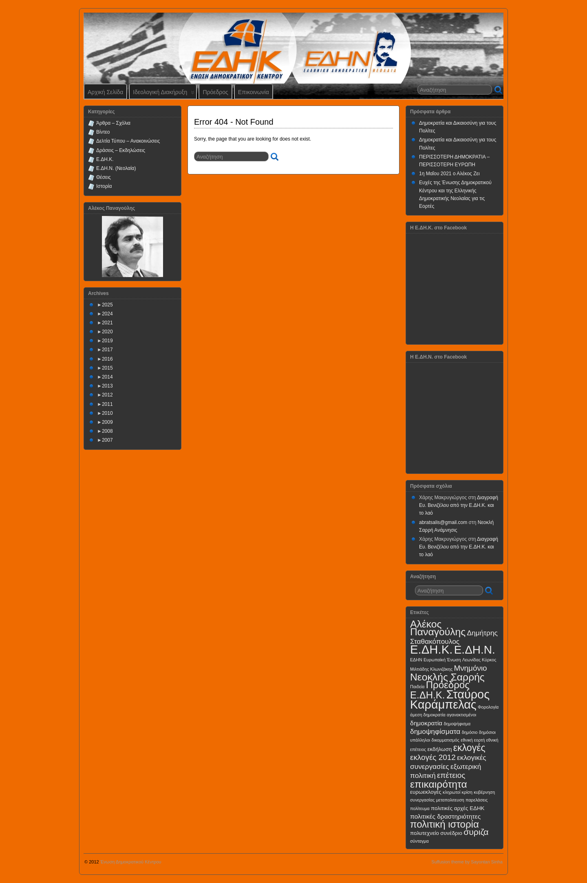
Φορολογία (488, 707)
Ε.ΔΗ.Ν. (474, 649)
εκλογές (469, 747)
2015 (107, 368)
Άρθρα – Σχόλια (113, 123)
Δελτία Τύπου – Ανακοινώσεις (128, 141)
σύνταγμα (419, 841)
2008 (107, 431)
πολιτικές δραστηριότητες (445, 816)
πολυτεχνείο (424, 833)
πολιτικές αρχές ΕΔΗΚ (457, 808)
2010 (107, 413)
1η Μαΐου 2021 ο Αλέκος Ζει (449, 173)
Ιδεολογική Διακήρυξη (163, 94)
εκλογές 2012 (433, 757)
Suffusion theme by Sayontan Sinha (467, 861)
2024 (107, 314)
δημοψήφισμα (457, 723)
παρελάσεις (477, 799)
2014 (107, 377)
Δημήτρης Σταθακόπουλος (454, 637)
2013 (107, 386)
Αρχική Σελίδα (105, 92)
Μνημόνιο (470, 668)
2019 (107, 341)
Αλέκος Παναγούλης (438, 628)
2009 (107, 422)
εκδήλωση (440, 749)
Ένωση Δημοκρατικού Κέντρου (130, 861)
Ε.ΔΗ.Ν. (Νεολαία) (116, 168)
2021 (107, 323)
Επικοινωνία (253, 92)
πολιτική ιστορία (444, 824)
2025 (107, 305)
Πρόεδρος (215, 92)
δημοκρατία (426, 723)
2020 (107, 332)
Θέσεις (103, 177)
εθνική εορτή (473, 740)
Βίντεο (103, 132)
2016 (107, 359)
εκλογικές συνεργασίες (448, 761)
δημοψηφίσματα (435, 731)
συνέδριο (451, 833)
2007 (107, 440)
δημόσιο (470, 732)
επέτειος (451, 775)
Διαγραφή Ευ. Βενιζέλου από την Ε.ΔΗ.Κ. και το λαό (458, 505)
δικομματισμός (445, 740)
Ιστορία (104, 186)
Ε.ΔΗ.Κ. (105, 159)
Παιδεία (417, 686)
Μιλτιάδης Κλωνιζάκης (431, 669)
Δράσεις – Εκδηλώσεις (120, 150)
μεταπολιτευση (450, 799)
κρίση (467, 792)
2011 (107, 404)
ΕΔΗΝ (416, 659)
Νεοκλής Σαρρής (447, 677)
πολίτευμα (420, 808)
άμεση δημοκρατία (428, 714)
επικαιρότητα (438, 784)
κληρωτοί (451, 792)
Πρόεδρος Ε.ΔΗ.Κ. (440, 689)
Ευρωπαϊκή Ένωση (442, 659)
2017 (107, 349)
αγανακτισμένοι (461, 714)
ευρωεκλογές (425, 792)
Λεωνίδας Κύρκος (479, 659)
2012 (107, 395)
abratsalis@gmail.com (443, 522)
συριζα (475, 832)
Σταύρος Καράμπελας (450, 699)
